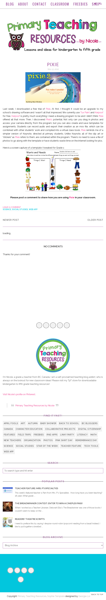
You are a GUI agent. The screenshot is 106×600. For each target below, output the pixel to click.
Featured (9, 435)
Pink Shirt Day (64, 440)
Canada (8, 429)
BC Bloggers (89, 423)
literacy (82, 435)
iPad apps (52, 435)
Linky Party (67, 435)
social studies (20, 209)
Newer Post (11, 220)
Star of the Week (47, 446)
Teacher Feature (71, 446)
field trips (24, 435)
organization (32, 440)
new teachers (12, 440)
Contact (39, 3)
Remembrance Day (86, 440)
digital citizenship (89, 429)
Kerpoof (99, 112)
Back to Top (97, 594)
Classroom (60, 3)
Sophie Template (56, 596)
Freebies (80, 3)
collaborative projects (60, 429)
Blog (10, 3)
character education (29, 429)
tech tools (91, 446)
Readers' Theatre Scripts (30, 519)
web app (33, 209)
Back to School (69, 423)
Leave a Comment (12, 207)
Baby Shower (48, 423)
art (23, 423)
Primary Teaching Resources (32, 596)
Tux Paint (85, 112)
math (94, 435)
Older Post (95, 220)
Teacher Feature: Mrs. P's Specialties (36, 488)
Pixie (47, 109)
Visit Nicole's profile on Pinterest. (19, 394)
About (23, 3)
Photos (48, 440)
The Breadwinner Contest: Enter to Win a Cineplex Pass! (49, 503)
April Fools (11, 423)
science (7, 209)
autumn (33, 423)
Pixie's (49, 119)
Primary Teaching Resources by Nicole (34, 405)
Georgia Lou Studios (88, 596)
